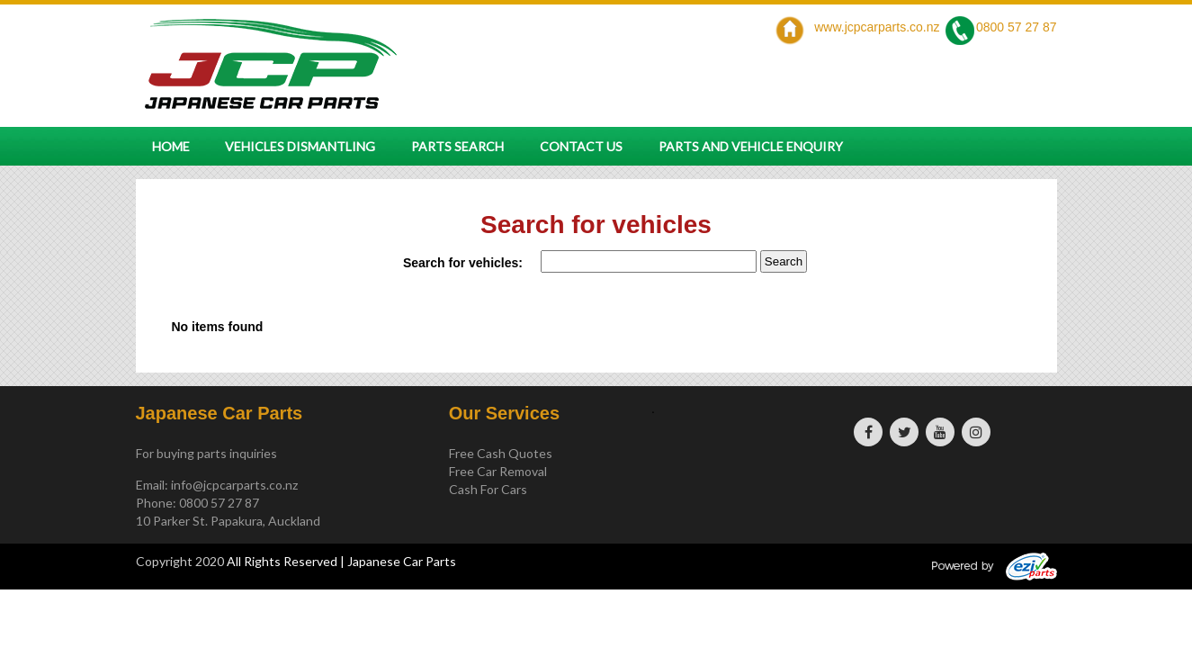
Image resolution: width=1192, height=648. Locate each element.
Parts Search (457, 146)
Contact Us (581, 146)
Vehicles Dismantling (300, 146)
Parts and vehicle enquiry (751, 146)
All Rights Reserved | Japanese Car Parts (341, 561)
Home (171, 146)
